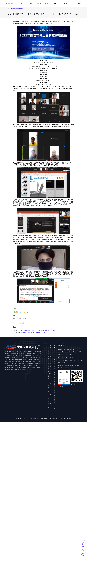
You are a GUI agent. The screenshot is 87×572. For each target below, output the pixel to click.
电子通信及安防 (49, 404)
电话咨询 (83, 551)
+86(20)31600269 (67, 358)
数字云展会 (19, 8)
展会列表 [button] (38, 3)
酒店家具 (49, 357)
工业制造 (49, 377)
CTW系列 (49, 362)
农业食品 (49, 372)
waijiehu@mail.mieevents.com (71, 355)
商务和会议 (54, 393)
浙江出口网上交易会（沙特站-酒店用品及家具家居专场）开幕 (37, 330)
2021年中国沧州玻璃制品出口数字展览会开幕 (32, 333)
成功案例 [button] (48, 3)
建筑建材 (49, 352)
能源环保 (49, 367)
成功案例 (12, 8)
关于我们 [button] (29, 3)
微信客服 (83, 544)
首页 (22, 3)
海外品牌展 (54, 382)
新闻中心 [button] (57, 3)
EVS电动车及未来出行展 (49, 386)
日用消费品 (49, 396)
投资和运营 (54, 404)
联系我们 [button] (66, 3)
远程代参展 (54, 371)
